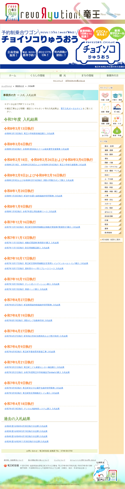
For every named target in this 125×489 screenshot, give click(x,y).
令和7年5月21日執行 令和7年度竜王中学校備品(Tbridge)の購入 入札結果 (37, 372)
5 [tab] (68, 71)
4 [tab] (64, 71)
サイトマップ (58, 81)
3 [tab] (60, 71)
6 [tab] (72, 71)
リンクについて (59, 460)
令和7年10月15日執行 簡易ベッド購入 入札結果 (26, 289)
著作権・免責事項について (13, 460)
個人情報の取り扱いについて (38, 460)
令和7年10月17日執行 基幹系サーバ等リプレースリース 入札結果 (34, 268)
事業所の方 (19, 86)
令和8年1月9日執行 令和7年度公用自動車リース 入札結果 (30, 211)
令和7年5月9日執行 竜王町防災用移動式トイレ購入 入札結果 (31, 393)
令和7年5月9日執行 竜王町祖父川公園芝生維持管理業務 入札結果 (33, 388)
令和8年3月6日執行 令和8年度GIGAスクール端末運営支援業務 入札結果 (36, 149)
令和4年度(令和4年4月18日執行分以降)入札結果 (25, 436)
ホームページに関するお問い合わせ (83, 460)
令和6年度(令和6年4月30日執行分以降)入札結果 (25, 426)
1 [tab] (53, 71)
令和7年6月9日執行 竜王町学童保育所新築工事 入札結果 (29, 351)
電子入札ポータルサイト (72, 108)
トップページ (6, 86)
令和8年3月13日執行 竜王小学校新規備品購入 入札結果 (29, 133)
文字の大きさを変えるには (75, 81)
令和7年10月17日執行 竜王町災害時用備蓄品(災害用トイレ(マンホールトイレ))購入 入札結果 (46, 263)
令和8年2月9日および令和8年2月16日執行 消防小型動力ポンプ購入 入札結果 (39, 180)
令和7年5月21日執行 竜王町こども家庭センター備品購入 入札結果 (34, 367)
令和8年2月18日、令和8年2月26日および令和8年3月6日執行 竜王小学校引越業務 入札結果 (45, 164)
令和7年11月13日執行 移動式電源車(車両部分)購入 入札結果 (31, 243)
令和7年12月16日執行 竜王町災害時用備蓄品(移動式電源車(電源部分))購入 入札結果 (42, 227)
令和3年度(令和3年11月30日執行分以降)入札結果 (26, 441)
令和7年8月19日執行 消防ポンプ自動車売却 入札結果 (28, 320)
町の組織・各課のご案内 (111, 240)
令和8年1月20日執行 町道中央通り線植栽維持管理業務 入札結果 (33, 196)
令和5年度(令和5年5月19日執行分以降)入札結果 (25, 431)
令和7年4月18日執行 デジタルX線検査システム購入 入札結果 (32, 409)
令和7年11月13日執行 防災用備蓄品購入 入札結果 (27, 248)
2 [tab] (57, 71)
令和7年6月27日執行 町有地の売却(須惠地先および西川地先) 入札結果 (36, 336)
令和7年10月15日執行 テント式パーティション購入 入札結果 (32, 284)
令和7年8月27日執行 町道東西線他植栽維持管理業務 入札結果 (32, 305)
